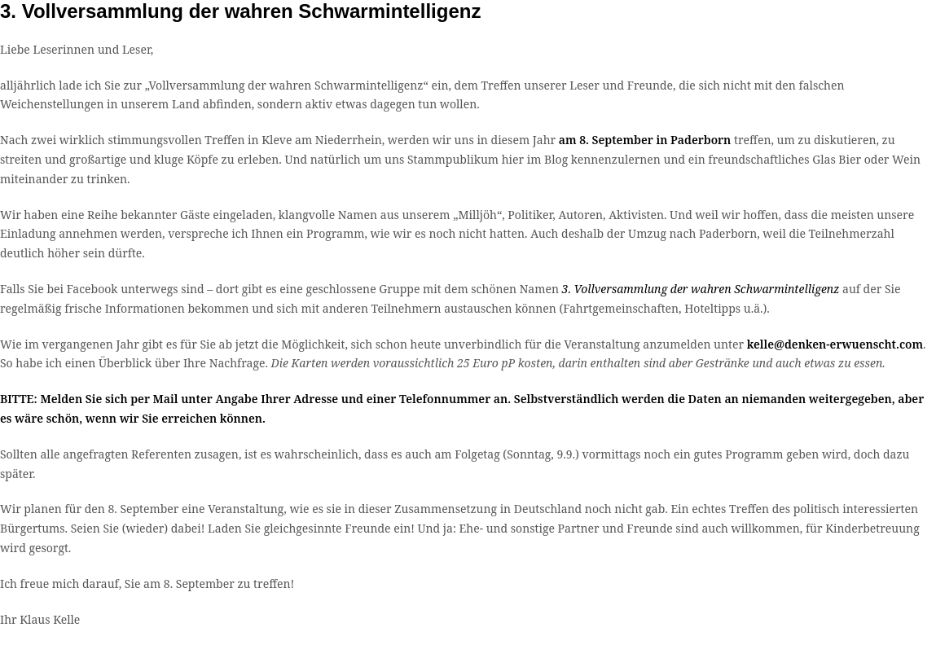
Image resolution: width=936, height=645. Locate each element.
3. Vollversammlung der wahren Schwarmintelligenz (701, 288)
